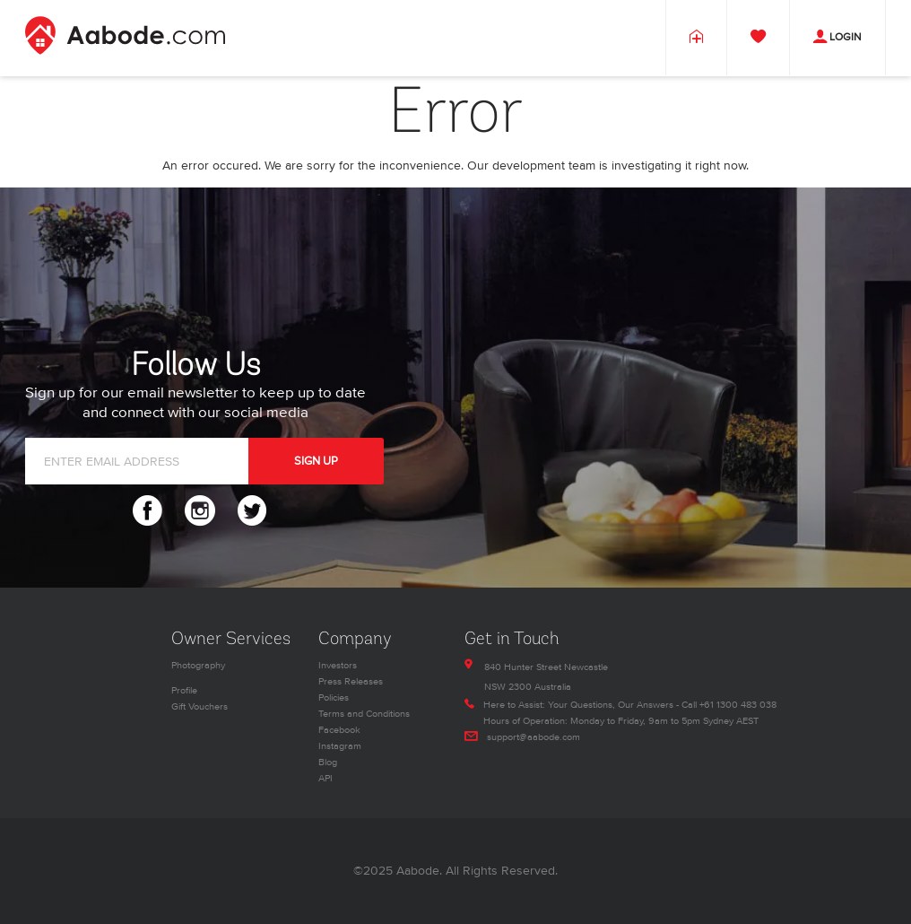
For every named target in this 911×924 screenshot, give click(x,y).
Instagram (339, 746)
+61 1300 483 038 (738, 704)
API (325, 778)
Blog (327, 762)
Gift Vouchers (199, 706)
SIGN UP (316, 461)
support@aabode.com (533, 737)
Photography (198, 665)
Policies (333, 697)
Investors (337, 665)
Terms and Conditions (364, 713)
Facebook (339, 730)
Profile (184, 690)
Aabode (417, 870)
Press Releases (350, 681)
